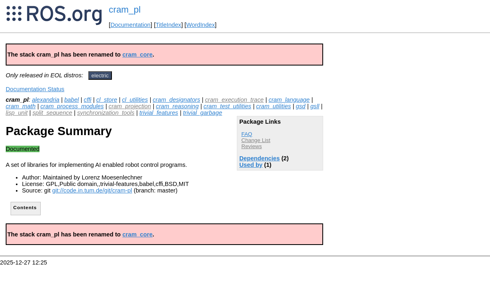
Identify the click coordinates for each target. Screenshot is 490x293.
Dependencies (259, 158)
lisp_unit (17, 112)
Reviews (251, 146)
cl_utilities (135, 99)
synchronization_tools (105, 112)
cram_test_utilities (227, 106)
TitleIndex (168, 25)
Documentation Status (35, 89)
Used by (250, 165)
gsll (314, 106)
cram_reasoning (177, 106)
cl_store (106, 99)
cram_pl (124, 9)
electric (100, 75)
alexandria (45, 99)
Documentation (130, 25)
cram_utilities (273, 106)
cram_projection (130, 106)
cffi (88, 99)
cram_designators (176, 99)
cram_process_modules (72, 106)
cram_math (20, 106)
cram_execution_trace (234, 99)
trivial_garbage (202, 112)
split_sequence (52, 112)
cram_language (289, 99)
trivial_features (158, 112)
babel (71, 99)
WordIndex (200, 25)
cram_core (137, 54)
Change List (255, 140)
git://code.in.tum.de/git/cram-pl (92, 190)
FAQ (246, 134)
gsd (301, 106)
